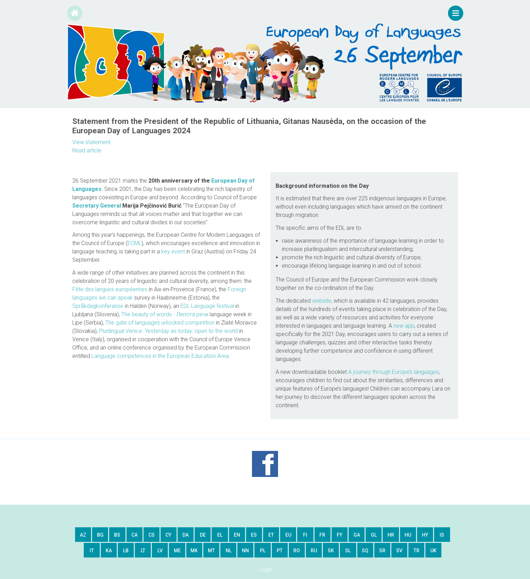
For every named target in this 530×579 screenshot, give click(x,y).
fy (339, 535)
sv (399, 550)
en (237, 535)
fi (305, 535)
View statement (91, 142)
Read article (86, 150)
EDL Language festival (207, 306)
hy (425, 535)
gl (374, 535)
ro (296, 550)
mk (194, 550)
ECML (134, 243)
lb (126, 550)
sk (331, 550)
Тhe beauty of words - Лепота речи (164, 314)
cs (151, 535)
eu (288, 535)
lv (160, 550)
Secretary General (96, 205)
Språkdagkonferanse (97, 306)
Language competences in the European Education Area (160, 356)
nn (245, 550)
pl (263, 550)
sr (382, 550)
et (271, 535)
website (321, 300)
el (219, 535)
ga (356, 535)
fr (322, 535)
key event (173, 251)
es (254, 535)
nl (228, 550)
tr (416, 550)
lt (143, 550)
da (185, 535)
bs (117, 535)
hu (408, 535)
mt (211, 550)
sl (348, 550)
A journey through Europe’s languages (393, 372)
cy (168, 535)
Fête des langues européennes (109, 289)
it (92, 550)
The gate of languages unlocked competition (159, 322)
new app (403, 325)
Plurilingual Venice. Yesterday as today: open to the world (168, 331)
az (83, 535)
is (442, 535)
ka (109, 550)
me (177, 550)
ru (314, 550)
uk (433, 550)
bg (100, 535)
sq (365, 550)
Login (265, 569)
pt (280, 550)
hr (391, 535)
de (203, 535)
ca (134, 535)
